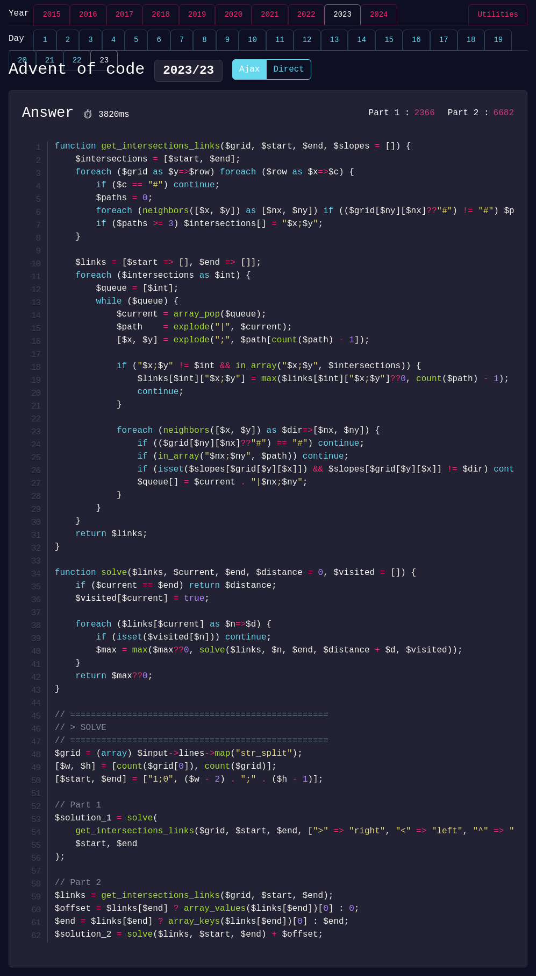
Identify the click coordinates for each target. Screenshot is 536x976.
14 (361, 40)
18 (471, 40)
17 (443, 40)
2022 (306, 15)
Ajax (249, 70)
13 (334, 40)
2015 (51, 15)
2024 (379, 15)
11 (279, 40)
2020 (233, 15)
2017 (125, 15)
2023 (342, 15)
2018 (161, 15)
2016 (88, 15)
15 (389, 40)
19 (498, 40)
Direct (288, 70)
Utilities (497, 15)
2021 (270, 15)
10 (252, 40)
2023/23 (188, 70)
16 (416, 40)
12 (307, 40)
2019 (197, 15)
